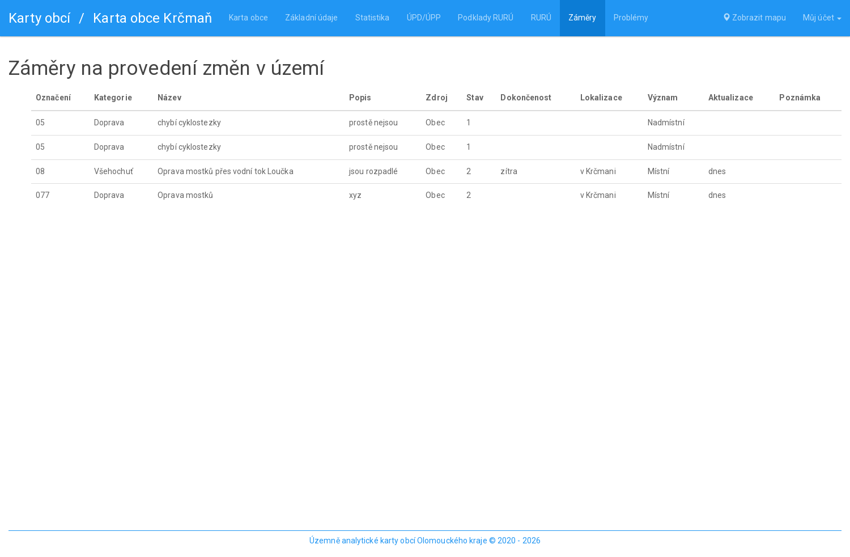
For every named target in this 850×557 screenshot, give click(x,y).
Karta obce (248, 18)
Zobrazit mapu (754, 18)
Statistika (372, 18)
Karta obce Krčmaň (152, 18)
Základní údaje (311, 18)
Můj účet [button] (822, 18)
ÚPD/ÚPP (423, 18)
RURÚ (540, 18)
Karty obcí (39, 18)
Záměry (582, 18)
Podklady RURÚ (485, 18)
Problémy (630, 18)
